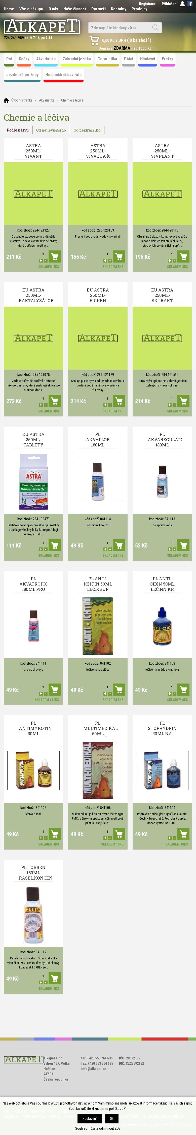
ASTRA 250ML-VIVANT (33, 151)
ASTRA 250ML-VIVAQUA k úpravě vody (97, 151)
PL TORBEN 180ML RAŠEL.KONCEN (36, 872)
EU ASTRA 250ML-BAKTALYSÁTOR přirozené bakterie (36, 295)
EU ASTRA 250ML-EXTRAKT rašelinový (162, 295)
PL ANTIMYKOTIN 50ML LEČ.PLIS (35, 728)
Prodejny (139, 8)
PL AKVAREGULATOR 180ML (165, 439)
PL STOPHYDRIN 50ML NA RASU (162, 728)
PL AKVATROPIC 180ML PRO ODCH (33, 584)
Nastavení (90, 1119)
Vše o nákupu (31, 8)
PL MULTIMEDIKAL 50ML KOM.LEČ (100, 728)
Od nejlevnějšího (51, 130)
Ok (111, 1119)
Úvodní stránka (21, 100)
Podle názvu (17, 130)
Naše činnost (74, 8)
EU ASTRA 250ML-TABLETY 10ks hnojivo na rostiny (33, 439)
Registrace (147, 4)
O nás (53, 8)
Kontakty (118, 8)
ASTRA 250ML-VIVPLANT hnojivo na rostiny (162, 151)
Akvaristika (47, 100)
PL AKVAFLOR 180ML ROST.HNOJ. (98, 439)
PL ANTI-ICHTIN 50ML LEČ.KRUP (98, 584)
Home (9, 8)
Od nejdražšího (87, 130)
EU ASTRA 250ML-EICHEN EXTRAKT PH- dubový (98, 295)
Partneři (98, 8)
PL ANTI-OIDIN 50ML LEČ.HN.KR (162, 584)
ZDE (118, 1128)
